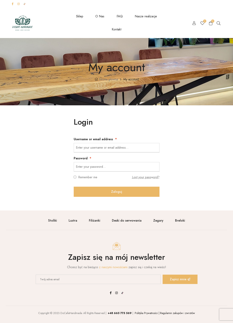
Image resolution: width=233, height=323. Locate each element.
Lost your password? (145, 177)
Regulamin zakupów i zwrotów (177, 313)
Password (82, 158)
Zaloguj (116, 191)
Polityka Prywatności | (146, 313)
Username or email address (95, 139)
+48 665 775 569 (120, 313)
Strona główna (108, 79)
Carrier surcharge (137, 3)
